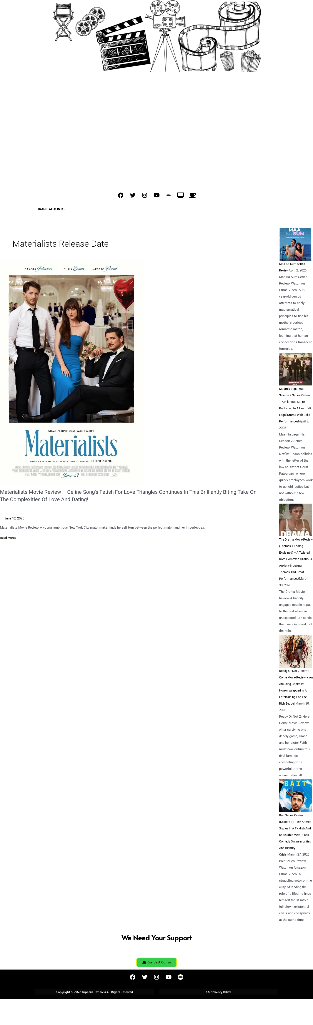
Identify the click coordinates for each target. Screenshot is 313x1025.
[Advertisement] (156, 128)
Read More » (9, 537)
